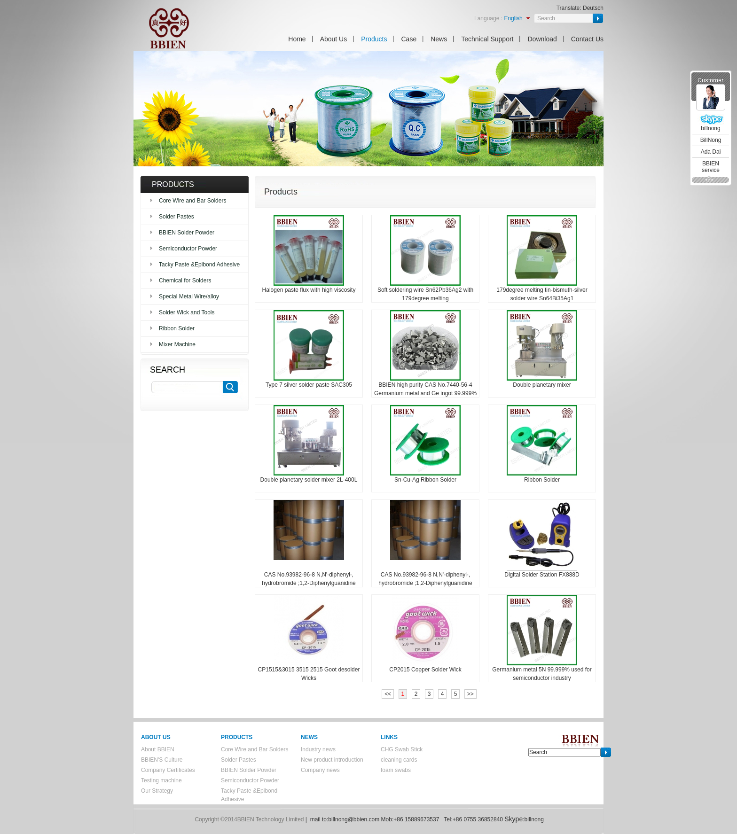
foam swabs (396, 770)
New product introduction (332, 759)
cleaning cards (399, 759)
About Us (333, 39)
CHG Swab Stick (402, 749)
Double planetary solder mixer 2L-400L (309, 479)
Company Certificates (168, 770)
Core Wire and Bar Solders (192, 200)
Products (374, 39)
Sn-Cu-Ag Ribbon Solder (425, 479)
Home (297, 39)
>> (470, 694)
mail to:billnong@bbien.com (345, 819)
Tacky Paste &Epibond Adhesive (199, 264)
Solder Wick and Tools (187, 312)
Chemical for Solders (185, 280)
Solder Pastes (176, 216)
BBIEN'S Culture (161, 759)
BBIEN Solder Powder (186, 232)
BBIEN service (711, 166)
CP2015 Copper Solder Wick (425, 669)
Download (542, 39)
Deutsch (593, 8)
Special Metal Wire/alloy (189, 296)
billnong (710, 128)
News (439, 39)
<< (387, 694)
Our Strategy (157, 790)
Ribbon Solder (177, 328)
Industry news (318, 749)
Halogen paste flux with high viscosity (309, 290)
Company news (320, 770)
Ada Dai (711, 151)
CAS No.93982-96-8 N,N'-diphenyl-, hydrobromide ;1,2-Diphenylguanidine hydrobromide (308, 583)
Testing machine (161, 780)
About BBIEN (157, 749)
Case (408, 39)
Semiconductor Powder (188, 248)
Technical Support (487, 39)
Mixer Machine (177, 344)
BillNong (710, 140)
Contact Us (587, 39)
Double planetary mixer (542, 385)
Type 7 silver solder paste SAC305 (309, 385)
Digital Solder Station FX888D (541, 574)
